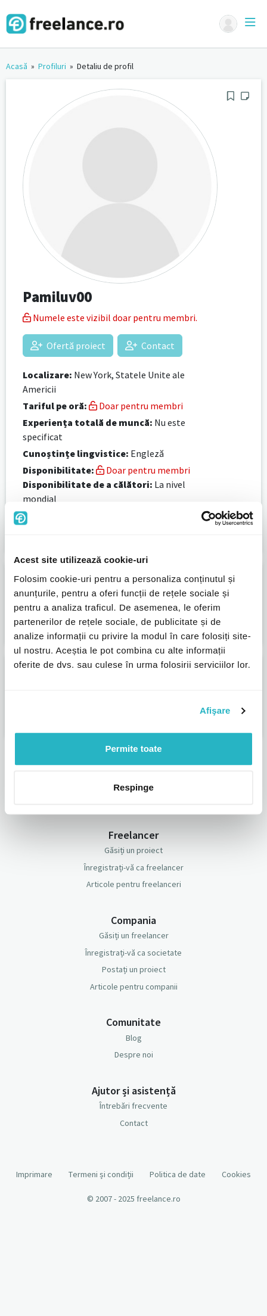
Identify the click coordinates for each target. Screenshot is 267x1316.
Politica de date (178, 1174)
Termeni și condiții (101, 1174)
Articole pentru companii (134, 986)
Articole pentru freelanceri (133, 884)
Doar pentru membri (136, 406)
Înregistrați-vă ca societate (133, 952)
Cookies (236, 1174)
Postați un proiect (134, 969)
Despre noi (133, 1054)
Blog (134, 1037)
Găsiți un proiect (133, 850)
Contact (150, 345)
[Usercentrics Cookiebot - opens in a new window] (201, 518)
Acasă (16, 66)
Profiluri (52, 66)
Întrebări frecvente (133, 1105)
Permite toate (133, 748)
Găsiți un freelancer (134, 935)
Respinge (133, 787)
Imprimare (34, 1174)
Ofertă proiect (67, 345)
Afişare (215, 710)
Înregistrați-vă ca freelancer (134, 867)
